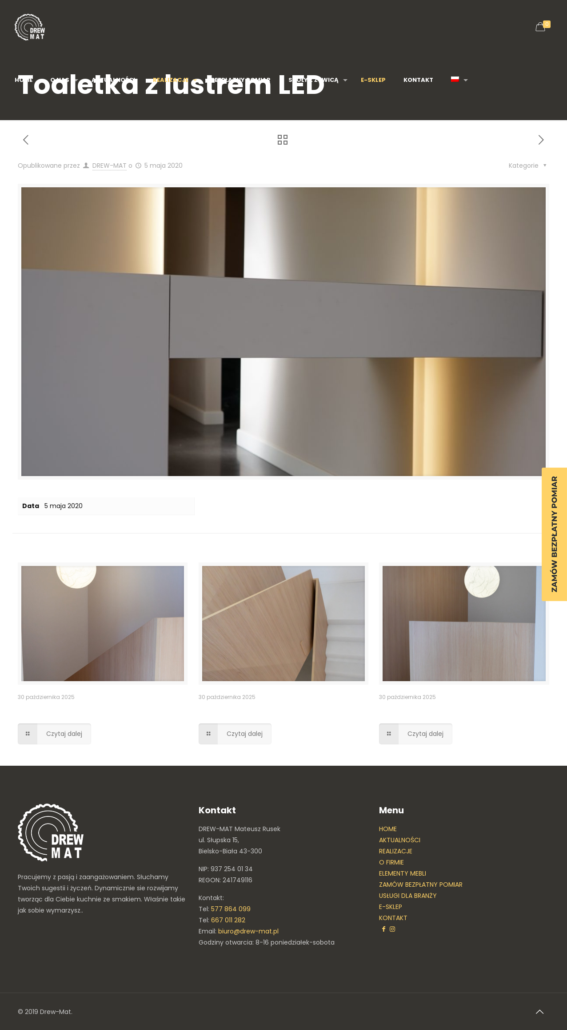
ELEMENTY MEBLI (402, 873)
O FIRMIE (391, 862)
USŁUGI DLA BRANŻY (408, 895)
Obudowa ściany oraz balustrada (456, 710)
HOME (388, 828)
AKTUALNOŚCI (399, 840)
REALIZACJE (395, 851)
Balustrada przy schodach (79, 710)
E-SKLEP (390, 906)
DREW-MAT (109, 165)
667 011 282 (228, 920)
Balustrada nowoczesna (254, 710)
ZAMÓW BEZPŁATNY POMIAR (421, 884)
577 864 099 (231, 909)
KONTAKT (393, 917)
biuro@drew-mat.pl (248, 931)
